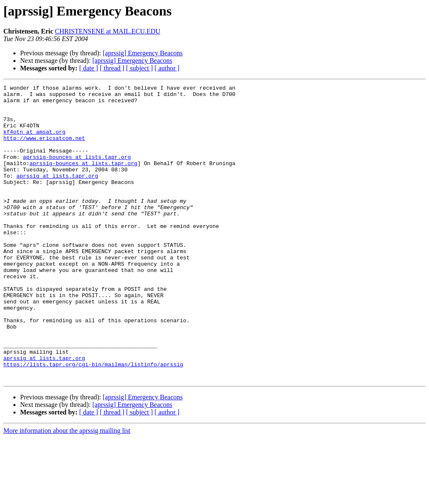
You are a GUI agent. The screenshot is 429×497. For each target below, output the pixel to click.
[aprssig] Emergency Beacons (143, 53)
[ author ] (167, 68)
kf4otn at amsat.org (34, 141)
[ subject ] (139, 68)
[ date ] (88, 68)
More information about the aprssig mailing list (66, 489)
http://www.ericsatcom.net (44, 149)
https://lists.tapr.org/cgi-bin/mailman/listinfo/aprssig (93, 421)
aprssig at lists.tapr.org (57, 194)
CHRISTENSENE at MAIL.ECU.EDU (107, 31)
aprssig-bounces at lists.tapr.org (77, 172)
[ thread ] (112, 68)
